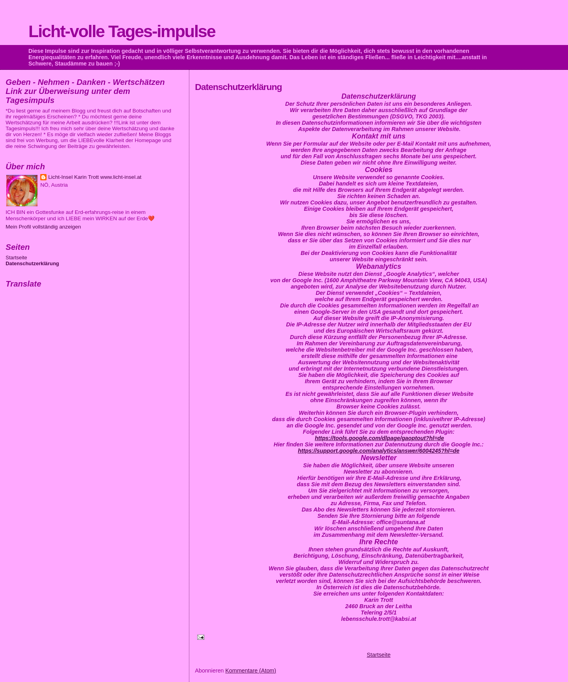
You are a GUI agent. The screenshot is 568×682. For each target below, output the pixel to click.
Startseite (378, 655)
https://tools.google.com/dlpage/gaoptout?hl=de (379, 438)
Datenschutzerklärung (32, 263)
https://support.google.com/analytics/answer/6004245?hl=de (379, 451)
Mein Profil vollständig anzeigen (43, 227)
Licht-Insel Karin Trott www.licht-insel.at (94, 177)
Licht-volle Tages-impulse (121, 31)
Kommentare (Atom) (250, 670)
